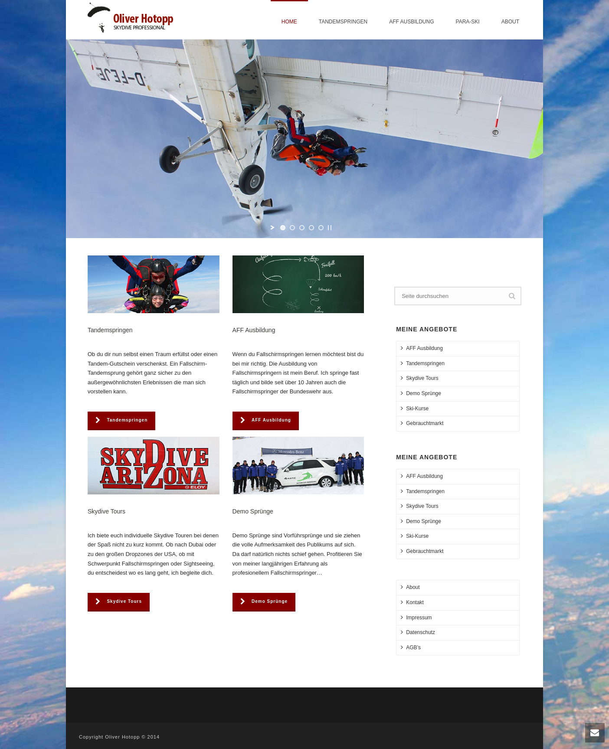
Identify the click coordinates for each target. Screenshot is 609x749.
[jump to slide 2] (292, 227)
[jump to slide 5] (321, 227)
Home (289, 22)
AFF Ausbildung (411, 22)
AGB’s (411, 647)
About (510, 22)
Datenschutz (418, 632)
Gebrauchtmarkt (422, 423)
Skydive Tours (419, 378)
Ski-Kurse (415, 408)
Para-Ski (468, 22)
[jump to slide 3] (301, 227)
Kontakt (412, 602)
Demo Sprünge (421, 393)
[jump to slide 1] (282, 227)
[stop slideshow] (329, 227)
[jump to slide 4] (311, 227)
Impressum (416, 617)
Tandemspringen (343, 22)
